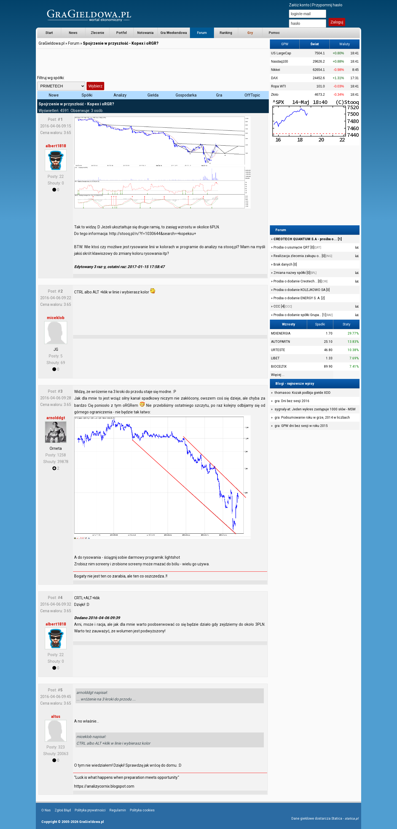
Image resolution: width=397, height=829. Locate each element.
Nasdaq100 (279, 61)
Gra (219, 95)
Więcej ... (278, 375)
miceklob (56, 317)
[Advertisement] (153, 62)
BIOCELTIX (279, 366)
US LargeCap (281, 53)
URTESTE (278, 350)
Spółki (87, 95)
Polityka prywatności (90, 810)
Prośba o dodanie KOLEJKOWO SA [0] (301, 290)
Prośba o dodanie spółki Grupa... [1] (303, 315)
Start (49, 33)
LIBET (275, 358)
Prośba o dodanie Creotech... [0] (300, 281)
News (73, 33)
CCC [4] (282, 306)
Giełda (153, 95)
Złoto (274, 95)
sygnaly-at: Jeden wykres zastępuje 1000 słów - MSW (315, 409)
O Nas (46, 810)
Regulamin (117, 810)
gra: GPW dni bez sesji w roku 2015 (301, 426)
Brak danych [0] (285, 264)
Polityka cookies (142, 810)
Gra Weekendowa (173, 33)
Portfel (121, 33)
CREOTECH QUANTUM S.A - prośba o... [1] (307, 239)
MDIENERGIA (280, 333)
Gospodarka (186, 95)
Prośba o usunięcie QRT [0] (297, 247)
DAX (274, 78)
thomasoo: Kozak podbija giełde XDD (303, 393)
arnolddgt (55, 418)
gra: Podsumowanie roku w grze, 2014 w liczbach (312, 417)
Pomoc (274, 33)
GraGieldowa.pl (52, 43)
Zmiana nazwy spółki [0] (294, 273)
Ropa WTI (278, 86)
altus (55, 716)
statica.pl (351, 818)
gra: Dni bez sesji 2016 (292, 401)
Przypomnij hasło (327, 5)
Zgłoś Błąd (63, 810)
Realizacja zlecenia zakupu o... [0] (302, 256)
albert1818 (55, 146)
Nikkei (275, 70)
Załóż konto (299, 5)
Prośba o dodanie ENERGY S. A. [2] (299, 298)
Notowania (145, 33)
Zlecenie (97, 33)
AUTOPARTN (280, 342)
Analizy (120, 95)
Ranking (226, 33)
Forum (202, 33)
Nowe (54, 95)
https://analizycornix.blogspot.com (104, 786)
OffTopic (252, 95)
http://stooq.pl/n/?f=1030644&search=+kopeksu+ (152, 233)
